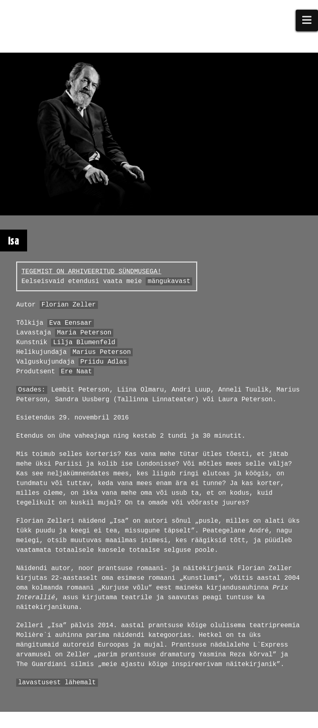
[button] (307, 20)
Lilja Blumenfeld (84, 342)
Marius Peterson (101, 352)
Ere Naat (76, 371)
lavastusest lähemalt (57, 682)
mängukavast (169, 281)
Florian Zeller (68, 305)
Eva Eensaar (70, 323)
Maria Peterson (84, 332)
